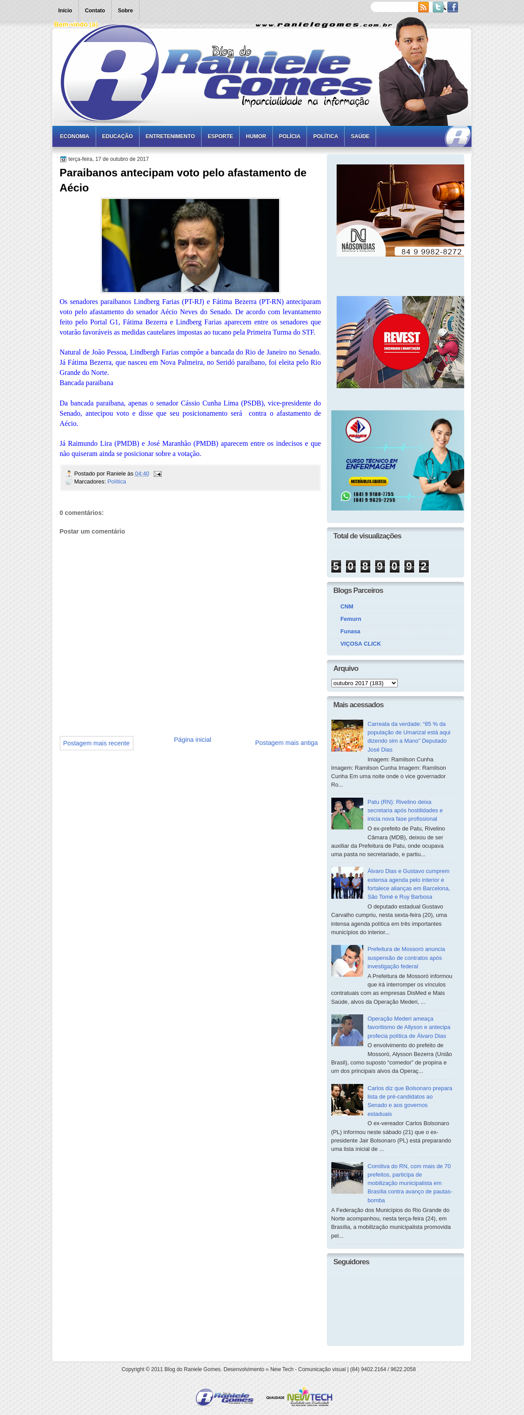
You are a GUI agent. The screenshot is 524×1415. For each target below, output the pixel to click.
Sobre (125, 11)
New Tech (281, 1369)
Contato (95, 11)
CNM (347, 606)
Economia (74, 136)
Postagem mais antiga (286, 742)
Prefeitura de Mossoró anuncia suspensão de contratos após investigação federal (406, 958)
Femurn (351, 619)
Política (325, 136)
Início (65, 11)
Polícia (290, 136)
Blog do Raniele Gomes (192, 1369)
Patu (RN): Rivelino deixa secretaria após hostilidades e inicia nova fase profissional (405, 810)
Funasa (351, 631)
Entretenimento (170, 136)
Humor (256, 136)
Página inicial (192, 739)
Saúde (360, 136)
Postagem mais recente (96, 743)
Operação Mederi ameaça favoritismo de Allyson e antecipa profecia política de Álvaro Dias (409, 1027)
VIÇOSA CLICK (361, 643)
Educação (117, 136)
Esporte (220, 136)
